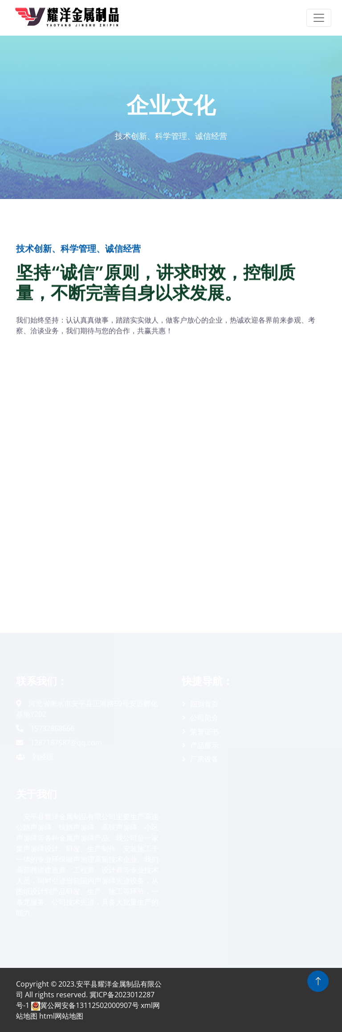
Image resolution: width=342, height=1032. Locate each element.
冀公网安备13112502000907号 (85, 1005)
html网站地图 (61, 1016)
